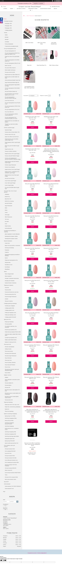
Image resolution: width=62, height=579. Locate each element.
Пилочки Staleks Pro (9, 382)
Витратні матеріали (8, 240)
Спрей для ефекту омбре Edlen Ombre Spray (13, 335)
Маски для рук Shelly (9, 420)
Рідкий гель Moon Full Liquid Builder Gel (12, 57)
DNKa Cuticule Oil (8, 470)
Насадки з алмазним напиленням (12, 278)
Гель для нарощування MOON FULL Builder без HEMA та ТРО (12, 54)
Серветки (7, 252)
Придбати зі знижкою (38, 3)
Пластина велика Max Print (10, 294)
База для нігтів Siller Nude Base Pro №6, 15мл (32, 313)
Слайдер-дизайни (8, 30)
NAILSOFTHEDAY (8, 203)
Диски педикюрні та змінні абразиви (12, 234)
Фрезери (6, 39)
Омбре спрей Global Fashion (11, 339)
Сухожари (7, 41)
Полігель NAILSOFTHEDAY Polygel (12, 155)
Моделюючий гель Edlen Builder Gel (12, 74)
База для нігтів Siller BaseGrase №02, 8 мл (51, 184)
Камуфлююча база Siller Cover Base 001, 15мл (32, 117)
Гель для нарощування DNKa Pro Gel (12, 63)
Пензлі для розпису (9, 351)
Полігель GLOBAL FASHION (10, 151)
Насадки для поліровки (9, 280)
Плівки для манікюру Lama (10, 314)
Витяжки (6, 37)
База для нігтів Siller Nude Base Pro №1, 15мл (51, 281)
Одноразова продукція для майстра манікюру (12, 255)
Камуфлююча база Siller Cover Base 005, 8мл (51, 117)
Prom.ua (36, 550)
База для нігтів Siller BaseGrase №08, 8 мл (32, 216)
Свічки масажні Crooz (9, 488)
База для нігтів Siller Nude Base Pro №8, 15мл (51, 313)
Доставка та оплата (21, 8)
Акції (4, 491)
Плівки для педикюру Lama (10, 312)
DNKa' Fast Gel (8, 65)
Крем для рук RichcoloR (10, 440)
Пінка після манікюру (9, 411)
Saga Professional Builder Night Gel (12, 82)
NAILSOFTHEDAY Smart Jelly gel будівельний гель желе (11, 94)
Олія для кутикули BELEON (10, 468)
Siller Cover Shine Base (42, 43)
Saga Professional (8, 205)
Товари (11, 8)
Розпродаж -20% (8, 23)
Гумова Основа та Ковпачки (10, 282)
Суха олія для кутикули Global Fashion (13, 472)
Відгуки (55, 8)
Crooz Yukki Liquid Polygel (10, 182)
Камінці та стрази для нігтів (10, 342)
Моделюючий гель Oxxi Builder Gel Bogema (12, 121)
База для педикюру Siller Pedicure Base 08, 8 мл (51, 378)
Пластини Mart (8, 289)
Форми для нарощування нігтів (11, 260)
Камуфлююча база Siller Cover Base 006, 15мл (32, 149)
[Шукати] (1, 6)
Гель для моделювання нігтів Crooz (12, 109)
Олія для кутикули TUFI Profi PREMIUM (11, 465)
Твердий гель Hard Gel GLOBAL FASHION (11, 125)
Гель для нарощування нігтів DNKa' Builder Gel (12, 60)
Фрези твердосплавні (9, 273)
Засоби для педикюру (9, 426)
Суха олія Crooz (8, 453)
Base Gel (29, 65)
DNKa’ (6, 210)
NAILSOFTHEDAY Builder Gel (11, 91)
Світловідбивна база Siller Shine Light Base (29, 87)
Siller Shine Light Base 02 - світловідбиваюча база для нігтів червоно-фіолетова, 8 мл (32, 411)
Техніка (5, 32)
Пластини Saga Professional (10, 296)
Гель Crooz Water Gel (9, 111)
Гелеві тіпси (7, 243)
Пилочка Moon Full (9, 399)
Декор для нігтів (7, 319)
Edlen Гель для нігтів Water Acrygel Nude (12, 146)
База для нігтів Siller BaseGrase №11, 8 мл (51, 249)
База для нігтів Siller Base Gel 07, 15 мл (32, 281)
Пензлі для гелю (8, 360)
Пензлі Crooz (7, 367)
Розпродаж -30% (8, 25)
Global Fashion (8, 226)
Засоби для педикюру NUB (10, 434)
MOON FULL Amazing (9, 201)
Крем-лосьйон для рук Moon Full (11, 443)
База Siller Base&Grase (54, 43)
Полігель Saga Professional (10, 164)
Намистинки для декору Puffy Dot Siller (13, 331)
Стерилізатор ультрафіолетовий (11, 46)
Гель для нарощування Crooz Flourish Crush (12, 103)
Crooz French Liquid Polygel (10, 180)
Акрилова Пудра (8, 129)
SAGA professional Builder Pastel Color (12, 80)
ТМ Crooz (7, 219)
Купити (32, 127)
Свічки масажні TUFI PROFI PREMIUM (13, 486)
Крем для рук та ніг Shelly (10, 415)
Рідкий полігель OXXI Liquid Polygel (12, 153)
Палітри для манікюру (9, 247)
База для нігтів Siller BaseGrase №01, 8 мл (32, 184)
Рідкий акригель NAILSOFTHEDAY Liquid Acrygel (12, 162)
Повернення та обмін (32, 8)
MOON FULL (7, 196)
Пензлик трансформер (9, 346)
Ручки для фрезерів (9, 43)
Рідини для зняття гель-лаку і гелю (12, 404)
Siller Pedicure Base (53, 65)
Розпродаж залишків (8, 21)
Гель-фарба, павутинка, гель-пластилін (11, 327)
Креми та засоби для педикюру (10, 413)
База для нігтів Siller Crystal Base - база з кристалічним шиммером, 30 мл (32, 444)
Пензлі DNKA (7, 372)
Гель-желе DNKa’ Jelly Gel (10, 67)
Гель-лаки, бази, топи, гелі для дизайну (10, 191)
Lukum (6, 212)
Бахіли (6, 257)
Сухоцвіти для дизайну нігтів (11, 337)
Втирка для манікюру (9, 321)
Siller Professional (8, 216)
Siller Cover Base (29, 42)
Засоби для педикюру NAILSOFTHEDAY (9, 423)
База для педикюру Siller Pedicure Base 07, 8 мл (32, 378)
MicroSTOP (6, 481)
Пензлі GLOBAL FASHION (10, 362)
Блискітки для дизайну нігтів (10, 329)
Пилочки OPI (7, 387)
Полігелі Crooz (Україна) (10, 167)
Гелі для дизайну (8, 324)
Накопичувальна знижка (45, 8)
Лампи (6, 34)
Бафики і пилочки (7, 375)
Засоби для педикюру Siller (10, 431)
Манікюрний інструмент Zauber (11, 238)
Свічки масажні (7, 483)
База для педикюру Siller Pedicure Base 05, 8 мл (51, 345)
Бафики (6, 377)
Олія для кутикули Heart (10, 448)
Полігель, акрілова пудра (9, 127)
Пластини (7, 287)
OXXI (6, 223)
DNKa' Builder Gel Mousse (10, 70)
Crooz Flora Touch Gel (9, 100)
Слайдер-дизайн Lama (9, 310)
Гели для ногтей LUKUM (10, 72)
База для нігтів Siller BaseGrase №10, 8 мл (32, 249)
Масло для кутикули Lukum (10, 479)
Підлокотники (7, 262)
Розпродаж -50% (8, 28)
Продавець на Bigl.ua (31, 551)
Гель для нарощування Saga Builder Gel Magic (12, 85)
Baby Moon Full (8, 198)
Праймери (7, 194)
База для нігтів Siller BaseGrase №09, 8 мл (51, 216)
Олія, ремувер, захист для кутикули (9, 446)
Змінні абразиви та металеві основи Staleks (12, 380)
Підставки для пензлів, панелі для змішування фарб (12, 370)
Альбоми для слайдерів (10, 305)
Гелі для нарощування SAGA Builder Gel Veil (12, 89)
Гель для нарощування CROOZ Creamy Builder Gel (11, 115)
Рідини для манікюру (8, 402)
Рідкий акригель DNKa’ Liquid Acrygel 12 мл (12, 143)
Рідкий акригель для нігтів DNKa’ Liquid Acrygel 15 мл (11, 139)
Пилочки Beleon (8, 385)
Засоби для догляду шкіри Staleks (12, 436)
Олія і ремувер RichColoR (10, 451)
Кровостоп (7, 409)
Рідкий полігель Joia (9, 149)
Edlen (6, 207)
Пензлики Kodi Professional (10, 353)
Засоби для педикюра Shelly (11, 418)
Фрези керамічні (8, 276)
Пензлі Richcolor (8, 358)
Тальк (6, 474)
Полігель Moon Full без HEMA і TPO (12, 132)
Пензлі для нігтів (7, 344)
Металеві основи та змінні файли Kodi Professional (13, 394)
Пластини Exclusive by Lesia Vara (11, 292)
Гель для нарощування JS (10, 50)
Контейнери (7, 266)
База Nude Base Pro (41, 65)
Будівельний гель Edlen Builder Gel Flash (12, 77)
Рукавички (7, 250)
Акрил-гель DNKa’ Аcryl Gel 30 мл (12, 136)
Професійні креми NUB (9, 438)
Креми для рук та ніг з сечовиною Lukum (12, 429)
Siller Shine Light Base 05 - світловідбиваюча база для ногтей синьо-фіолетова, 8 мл (51, 411)
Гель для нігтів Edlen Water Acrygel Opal (12, 188)
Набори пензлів (8, 348)
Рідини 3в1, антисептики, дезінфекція (12, 406)
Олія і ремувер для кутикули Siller (12, 462)
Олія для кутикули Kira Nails (10, 457)
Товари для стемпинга (8, 285)
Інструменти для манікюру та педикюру (10, 231)
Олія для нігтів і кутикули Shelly (11, 477)
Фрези (5, 271)
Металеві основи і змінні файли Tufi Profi (12, 390)
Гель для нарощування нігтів (10, 48)
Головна (5, 8)
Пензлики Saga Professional (10, 355)
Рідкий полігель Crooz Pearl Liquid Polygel (12, 176)
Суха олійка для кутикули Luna (11, 460)
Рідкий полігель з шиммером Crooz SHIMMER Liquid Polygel (12, 172)
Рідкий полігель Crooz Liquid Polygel (12, 169)
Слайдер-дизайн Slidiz (9, 308)
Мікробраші (7, 269)
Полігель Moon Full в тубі (10, 134)
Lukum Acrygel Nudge (9, 185)
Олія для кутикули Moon (10, 455)
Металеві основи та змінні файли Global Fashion (12, 397)
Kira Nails (7, 221)
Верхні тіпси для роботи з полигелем (12, 245)
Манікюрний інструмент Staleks (11, 236)
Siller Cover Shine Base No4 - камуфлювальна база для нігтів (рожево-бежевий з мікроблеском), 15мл (51, 150)
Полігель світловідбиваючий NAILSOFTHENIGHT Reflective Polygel (12, 159)
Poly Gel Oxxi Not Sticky (9, 178)
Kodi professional (8, 228)
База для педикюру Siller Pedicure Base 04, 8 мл (32, 345)
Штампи (6, 298)
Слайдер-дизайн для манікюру (10, 303)
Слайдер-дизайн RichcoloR (10, 317)
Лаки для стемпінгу (9, 301)
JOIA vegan (7, 214)
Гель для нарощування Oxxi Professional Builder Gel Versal (11, 118)
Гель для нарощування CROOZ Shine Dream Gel (12, 107)
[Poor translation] (5, 560)
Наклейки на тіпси (8, 264)
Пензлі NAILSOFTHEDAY (10, 364)
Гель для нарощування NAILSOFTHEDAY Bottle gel (10, 98)
